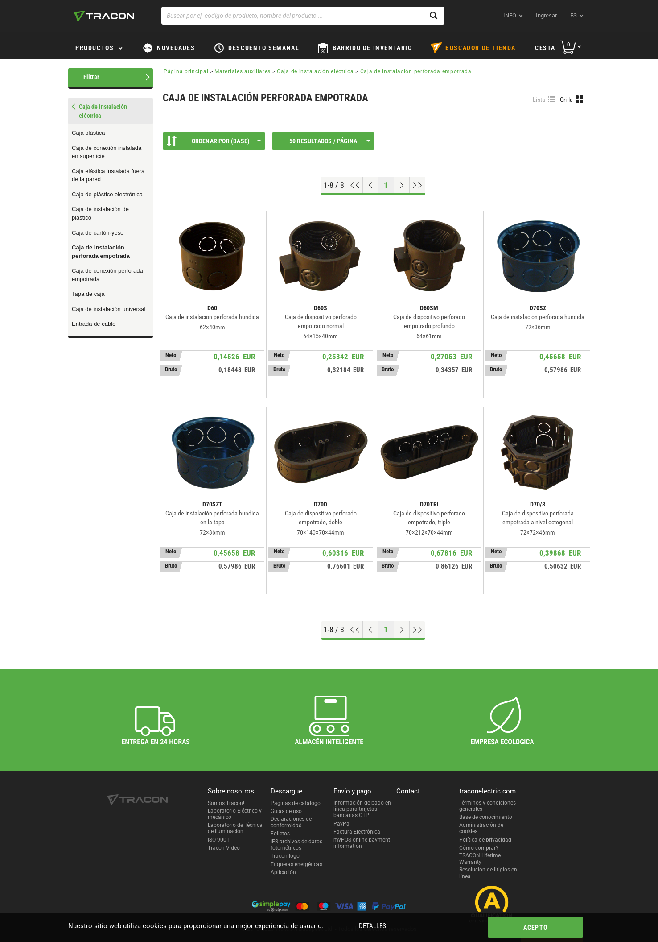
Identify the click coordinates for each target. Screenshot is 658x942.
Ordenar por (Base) (213, 141)
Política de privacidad (485, 840)
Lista (539, 99)
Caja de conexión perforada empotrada (107, 274)
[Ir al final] (417, 185)
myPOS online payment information (361, 843)
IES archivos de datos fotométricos (296, 844)
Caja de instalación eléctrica (315, 71)
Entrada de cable (93, 323)
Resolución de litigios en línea (488, 873)
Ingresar (546, 15)
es (573, 15)
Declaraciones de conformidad (291, 822)
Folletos (280, 833)
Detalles (372, 926)
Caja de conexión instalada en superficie (106, 152)
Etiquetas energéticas (296, 864)
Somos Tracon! (226, 803)
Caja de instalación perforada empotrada (101, 251)
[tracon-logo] (104, 16)
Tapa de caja (88, 293)
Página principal (186, 71)
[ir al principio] (355, 185)
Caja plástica (88, 132)
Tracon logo (285, 856)
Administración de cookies (481, 828)
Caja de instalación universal (108, 309)
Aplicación (283, 872)
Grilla (566, 99)
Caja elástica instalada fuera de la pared (108, 175)
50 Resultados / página (329, 141)
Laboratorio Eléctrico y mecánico (235, 814)
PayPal (342, 824)
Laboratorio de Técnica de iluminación (235, 828)
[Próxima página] (402, 185)
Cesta (545, 47)
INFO (509, 15)
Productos (94, 47)
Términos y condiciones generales (487, 806)
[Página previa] (370, 185)
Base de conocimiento (485, 817)
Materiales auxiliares (242, 71)
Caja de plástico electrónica (107, 194)
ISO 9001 (219, 840)
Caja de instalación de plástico (100, 213)
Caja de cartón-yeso (97, 232)
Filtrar (91, 76)
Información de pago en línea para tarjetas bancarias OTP (362, 809)
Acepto (535, 927)
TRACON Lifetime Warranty (480, 858)
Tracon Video (224, 848)
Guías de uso (286, 811)
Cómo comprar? (478, 848)
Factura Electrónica (356, 832)
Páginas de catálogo (296, 803)
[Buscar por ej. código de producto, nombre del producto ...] (302, 16)
